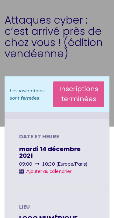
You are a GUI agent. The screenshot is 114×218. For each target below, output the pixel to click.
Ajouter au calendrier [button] (48, 171)
